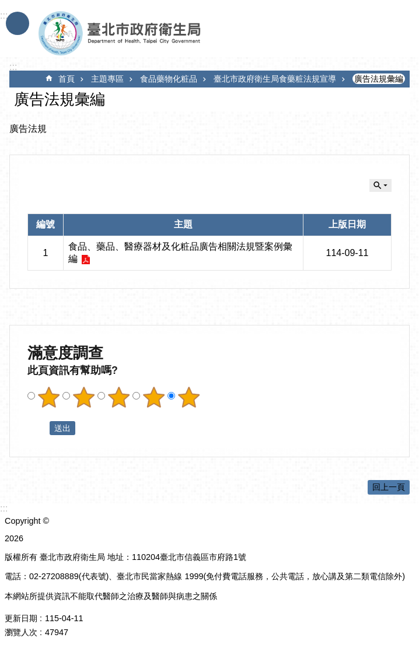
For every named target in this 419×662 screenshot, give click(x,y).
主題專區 (107, 78)
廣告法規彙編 (378, 78)
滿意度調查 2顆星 (83, 397)
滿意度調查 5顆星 (188, 397)
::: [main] (13, 67)
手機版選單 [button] (17, 23)
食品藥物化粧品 (168, 78)
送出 (38, 428)
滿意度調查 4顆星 (153, 397)
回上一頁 (388, 487)
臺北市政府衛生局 (153, 33)
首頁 (66, 78)
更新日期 (21, 618)
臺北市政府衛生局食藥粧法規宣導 (275, 78)
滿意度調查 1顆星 (48, 397)
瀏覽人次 (21, 632)
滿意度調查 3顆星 (118, 397)
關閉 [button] (380, 185)
